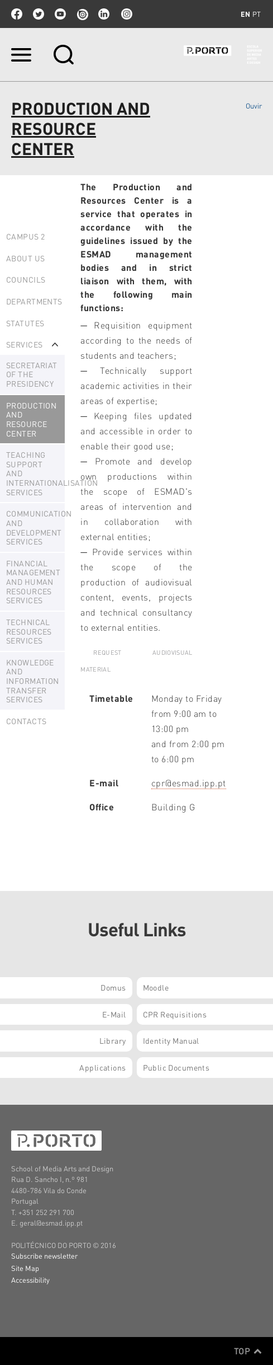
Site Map (25, 1268)
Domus (113, 987)
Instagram (125, 14)
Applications (102, 1067)
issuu (82, 14)
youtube (60, 14)
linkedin (103, 14)
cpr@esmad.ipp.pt (188, 783)
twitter (38, 14)
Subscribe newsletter (44, 1255)
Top (248, 1351)
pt (256, 14)
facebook (16, 14)
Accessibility (30, 1279)
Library (112, 1040)
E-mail (114, 1014)
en (245, 14)
